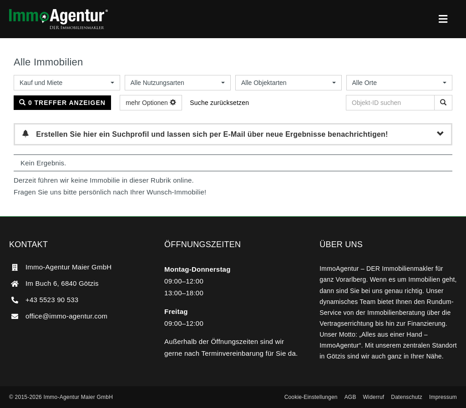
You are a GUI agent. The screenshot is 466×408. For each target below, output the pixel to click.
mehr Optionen (151, 102)
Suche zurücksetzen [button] (219, 102)
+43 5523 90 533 (51, 300)
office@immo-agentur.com (66, 316)
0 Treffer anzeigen (62, 102)
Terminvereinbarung (233, 353)
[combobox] (67, 82)
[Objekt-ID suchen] (443, 102)
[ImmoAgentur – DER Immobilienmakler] (58, 12)
